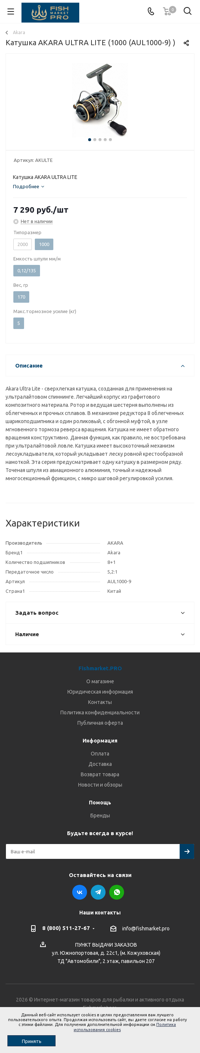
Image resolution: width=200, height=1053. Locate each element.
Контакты (100, 702)
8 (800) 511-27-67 (66, 928)
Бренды (100, 815)
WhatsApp (116, 892)
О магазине (100, 681)
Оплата (100, 754)
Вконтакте (79, 892)
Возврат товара (100, 774)
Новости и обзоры (100, 785)
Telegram (98, 892)
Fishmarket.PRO (100, 668)
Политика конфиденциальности (100, 712)
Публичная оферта (100, 723)
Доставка (100, 764)
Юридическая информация (100, 692)
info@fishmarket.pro (146, 928)
